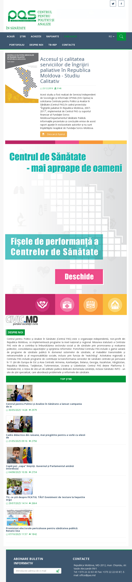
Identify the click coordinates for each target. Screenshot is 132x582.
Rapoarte (52, 36)
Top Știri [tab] (66, 379)
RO (111, 36)
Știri (23, 36)
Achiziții (36, 36)
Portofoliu (16, 44)
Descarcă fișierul (53, 134)
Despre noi (36, 44)
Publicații (70, 36)
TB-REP (52, 44)
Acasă (22, 16)
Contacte (68, 44)
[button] (121, 36)
